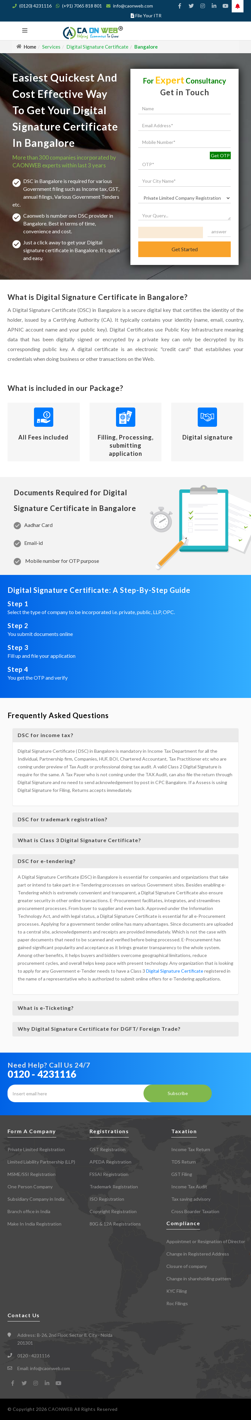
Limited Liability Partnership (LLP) (41, 1162)
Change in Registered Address (197, 1254)
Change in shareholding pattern (198, 1278)
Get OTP (220, 155)
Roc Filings (177, 1303)
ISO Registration (107, 1199)
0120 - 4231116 (42, 1074)
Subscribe (178, 1093)
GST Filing (181, 1174)
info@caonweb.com (133, 5)
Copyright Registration (113, 1211)
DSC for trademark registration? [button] (63, 819)
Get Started (185, 249)
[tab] (126, 735)
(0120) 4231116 (35, 5)
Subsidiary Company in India (36, 1199)
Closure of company (186, 1266)
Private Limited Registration (36, 1149)
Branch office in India (29, 1211)
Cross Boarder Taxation (195, 1211)
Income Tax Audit (189, 1186)
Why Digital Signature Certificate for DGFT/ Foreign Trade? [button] (99, 1029)
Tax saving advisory (190, 1199)
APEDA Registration (110, 1162)
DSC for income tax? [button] (46, 735)
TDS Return (183, 1162)
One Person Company (30, 1186)
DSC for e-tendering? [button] (47, 861)
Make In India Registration (34, 1224)
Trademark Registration (114, 1186)
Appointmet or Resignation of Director (205, 1241)
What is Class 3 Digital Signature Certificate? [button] (79, 840)
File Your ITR (148, 15)
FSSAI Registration (109, 1174)
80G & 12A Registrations (115, 1224)
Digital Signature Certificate (174, 971)
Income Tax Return (190, 1149)
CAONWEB (61, 1409)
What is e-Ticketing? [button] (46, 1008)
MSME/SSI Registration (32, 1174)
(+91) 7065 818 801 (82, 5)
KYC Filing (176, 1291)
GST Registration (108, 1149)
